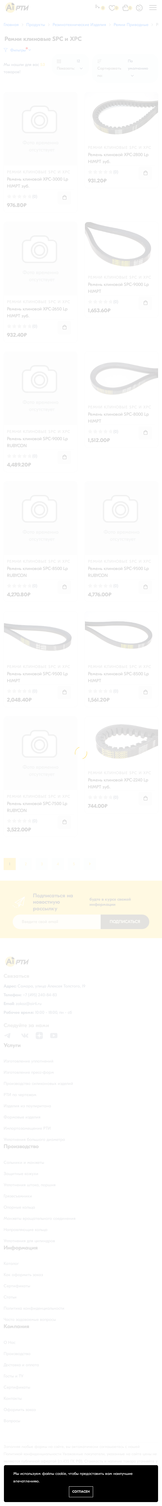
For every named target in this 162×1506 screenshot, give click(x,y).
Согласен (81, 1492)
